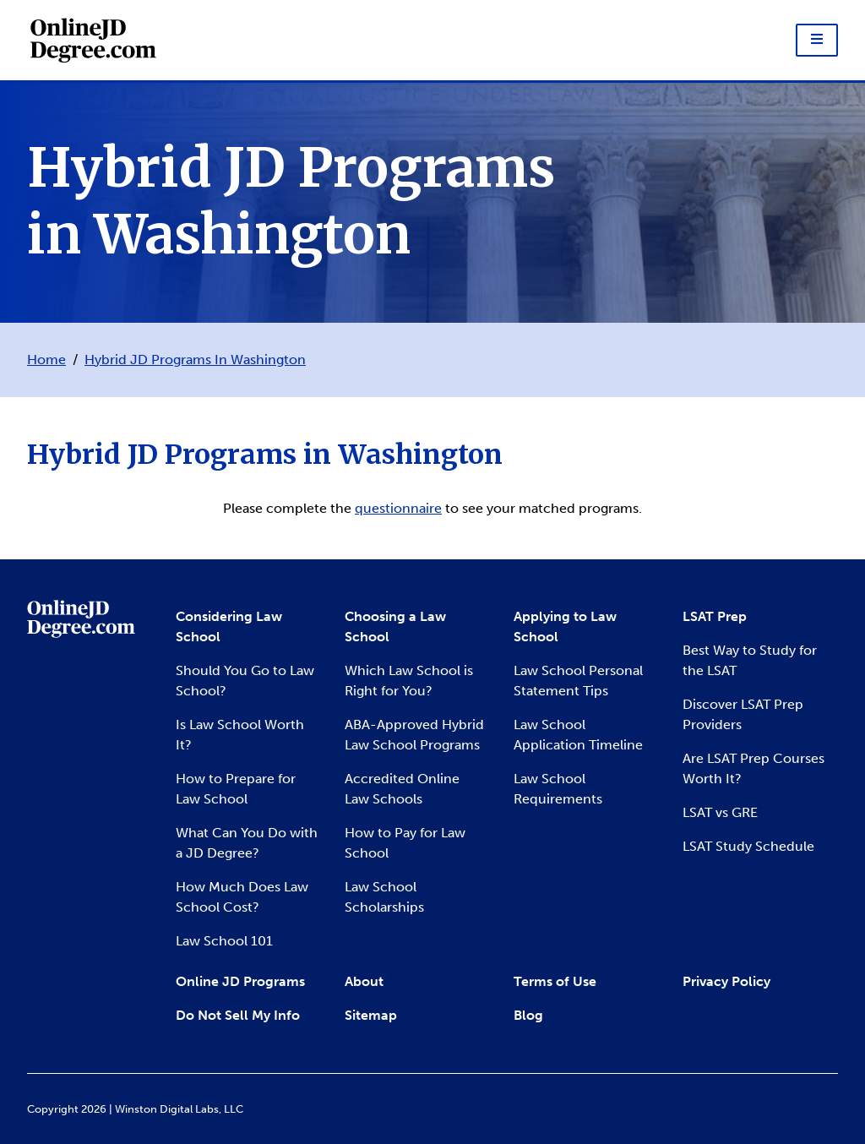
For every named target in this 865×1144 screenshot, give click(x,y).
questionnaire (398, 509)
